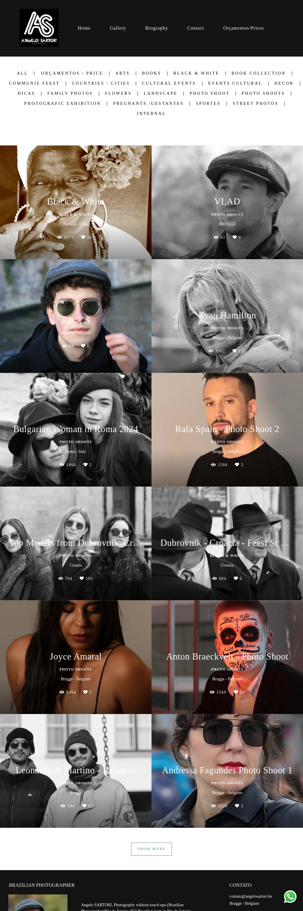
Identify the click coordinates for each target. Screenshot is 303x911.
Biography (156, 28)
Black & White (196, 73)
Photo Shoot (210, 94)
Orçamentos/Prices (243, 28)
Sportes (208, 104)
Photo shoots (263, 94)
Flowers (118, 94)
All (22, 73)
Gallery (118, 28)
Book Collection (259, 73)
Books (151, 73)
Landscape (161, 94)
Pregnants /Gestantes (148, 104)
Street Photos (255, 104)
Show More (151, 849)
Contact (195, 28)
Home (84, 28)
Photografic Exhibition (62, 104)
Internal (151, 114)
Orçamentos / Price (72, 73)
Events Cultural (235, 83)
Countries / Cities (101, 83)
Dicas (27, 94)
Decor (284, 83)
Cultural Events (169, 83)
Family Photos (70, 94)
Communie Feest (34, 83)
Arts (122, 73)
